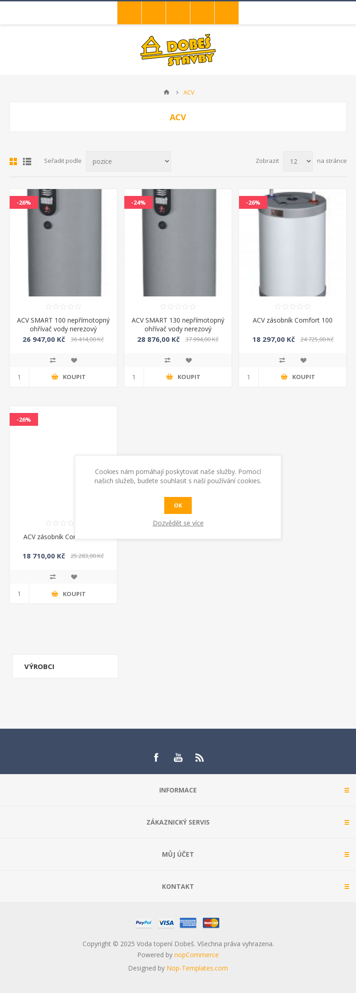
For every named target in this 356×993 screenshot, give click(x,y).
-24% (138, 202)
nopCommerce (196, 954)
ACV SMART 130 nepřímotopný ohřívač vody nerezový (178, 324)
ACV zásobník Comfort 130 (63, 536)
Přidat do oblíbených (74, 360)
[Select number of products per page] (298, 161)
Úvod (166, 92)
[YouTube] (178, 757)
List (27, 161)
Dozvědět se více (178, 523)
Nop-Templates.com (197, 968)
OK (178, 505)
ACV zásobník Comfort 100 (293, 320)
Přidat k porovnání (53, 360)
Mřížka (13, 161)
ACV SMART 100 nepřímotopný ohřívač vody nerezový (63, 324)
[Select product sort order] (128, 161)
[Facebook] (156, 757)
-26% (24, 202)
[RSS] (200, 757)
